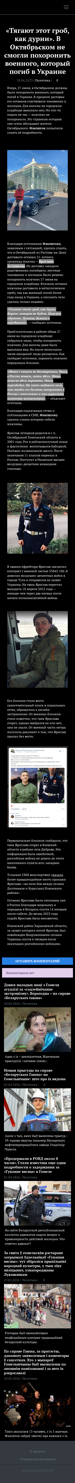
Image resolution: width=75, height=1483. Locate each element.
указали (57, 875)
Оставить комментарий (37, 961)
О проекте (37, 1451)
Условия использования (37, 1459)
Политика (42, 80)
